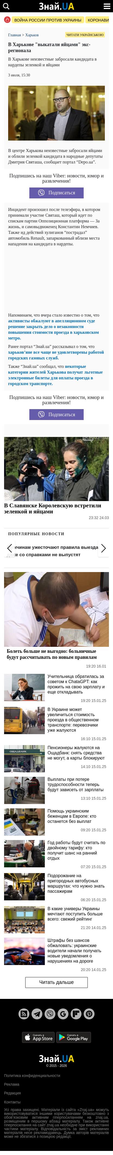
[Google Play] (73, 1037)
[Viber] (50, 1013)
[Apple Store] (39, 1037)
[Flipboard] (76, 1013)
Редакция (12, 1093)
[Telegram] (37, 1013)
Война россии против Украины (47, 20)
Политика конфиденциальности (32, 1075)
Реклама (11, 1084)
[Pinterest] (89, 1013)
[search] (6, 6)
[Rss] (23, 1013)
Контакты (12, 1102)
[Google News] (63, 1013)
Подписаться (56, 193)
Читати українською (85, 35)
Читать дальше (56, 982)
